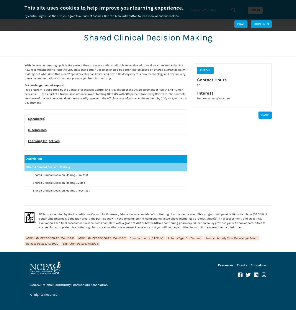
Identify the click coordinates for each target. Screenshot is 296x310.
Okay (241, 24)
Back (265, 115)
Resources (226, 265)
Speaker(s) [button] (36, 119)
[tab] (106, 119)
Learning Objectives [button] (44, 141)
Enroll (205, 70)
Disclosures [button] (37, 130)
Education (258, 265)
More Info (261, 24)
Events (242, 265)
